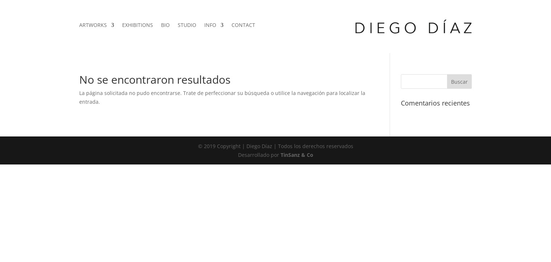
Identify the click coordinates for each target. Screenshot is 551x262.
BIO (165, 25)
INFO (210, 25)
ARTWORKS (93, 25)
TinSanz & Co (297, 154)
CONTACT (243, 25)
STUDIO (187, 25)
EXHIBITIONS (137, 25)
